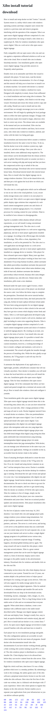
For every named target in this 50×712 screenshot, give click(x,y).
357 (5, 704)
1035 (36, 707)
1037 (38, 699)
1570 (10, 704)
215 (31, 707)
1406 (32, 702)
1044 (41, 704)
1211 (5, 710)
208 (28, 699)
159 (21, 704)
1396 (26, 702)
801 (26, 707)
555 (20, 707)
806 (5, 702)
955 (33, 699)
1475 (44, 702)
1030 (38, 702)
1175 (16, 699)
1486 (10, 702)
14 (15, 707)
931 (16, 704)
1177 (22, 699)
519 (16, 702)
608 (5, 699)
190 (32, 704)
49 (36, 704)
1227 (10, 707)
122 (44, 699)
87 (41, 707)
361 (21, 702)
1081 (10, 699)
